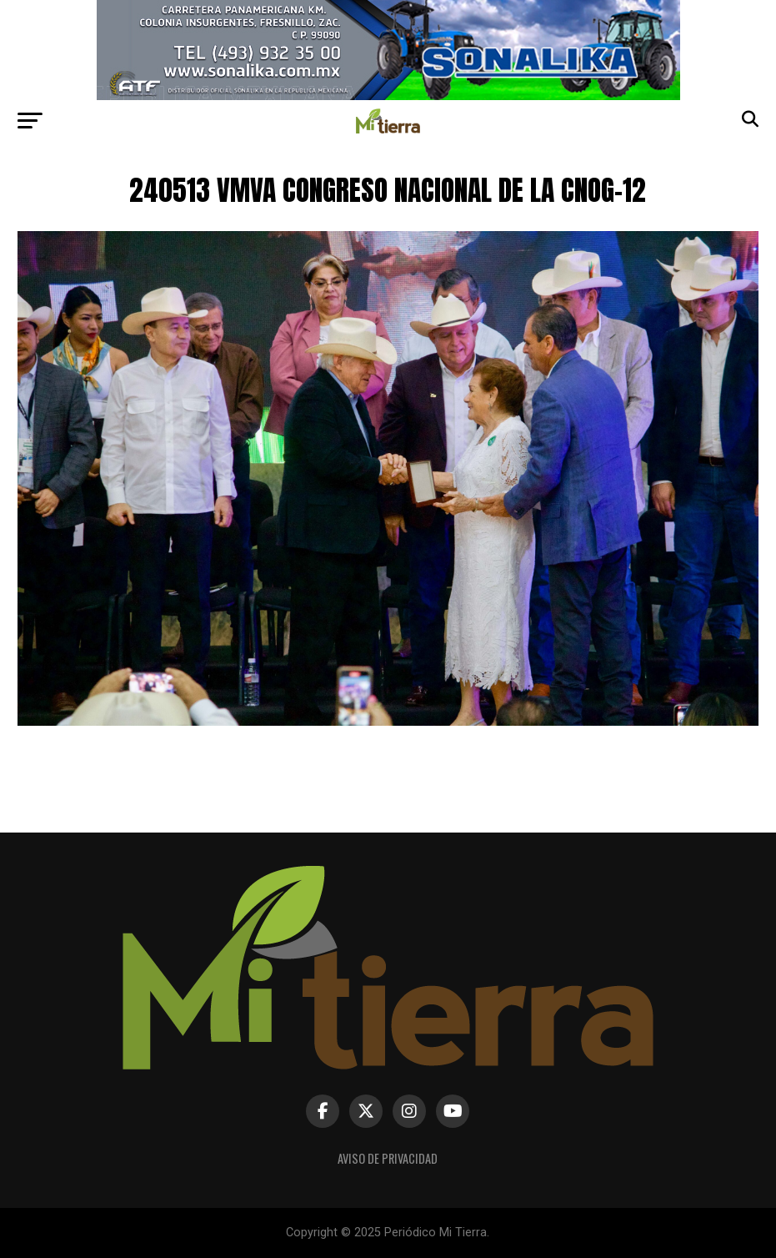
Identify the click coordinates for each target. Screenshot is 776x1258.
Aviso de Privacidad (388, 1158)
